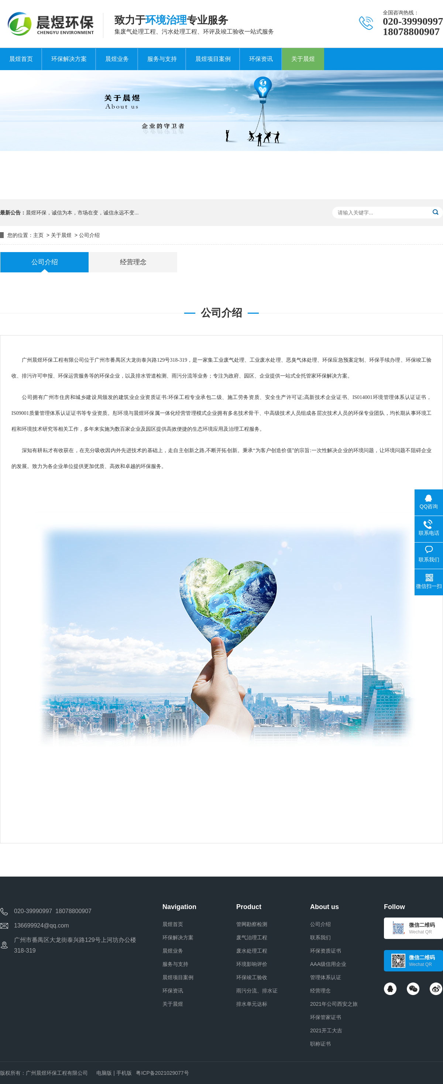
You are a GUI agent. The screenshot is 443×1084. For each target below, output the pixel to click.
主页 (38, 235)
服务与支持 (175, 964)
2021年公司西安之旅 (334, 1004)
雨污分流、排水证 (257, 991)
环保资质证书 (325, 951)
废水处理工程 (251, 951)
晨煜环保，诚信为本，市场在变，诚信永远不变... (82, 213)
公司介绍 (89, 235)
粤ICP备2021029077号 (162, 1073)
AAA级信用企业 (328, 964)
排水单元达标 (251, 1004)
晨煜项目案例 (177, 977)
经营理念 (320, 991)
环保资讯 (172, 991)
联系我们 (320, 937)
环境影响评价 (251, 964)
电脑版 (104, 1073)
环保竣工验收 (251, 977)
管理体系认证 (325, 977)
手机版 (124, 1073)
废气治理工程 (251, 937)
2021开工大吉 (326, 1030)
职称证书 (320, 1044)
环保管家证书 (325, 1017)
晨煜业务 (172, 951)
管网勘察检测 (251, 924)
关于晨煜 (61, 235)
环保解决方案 (177, 937)
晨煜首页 (172, 924)
